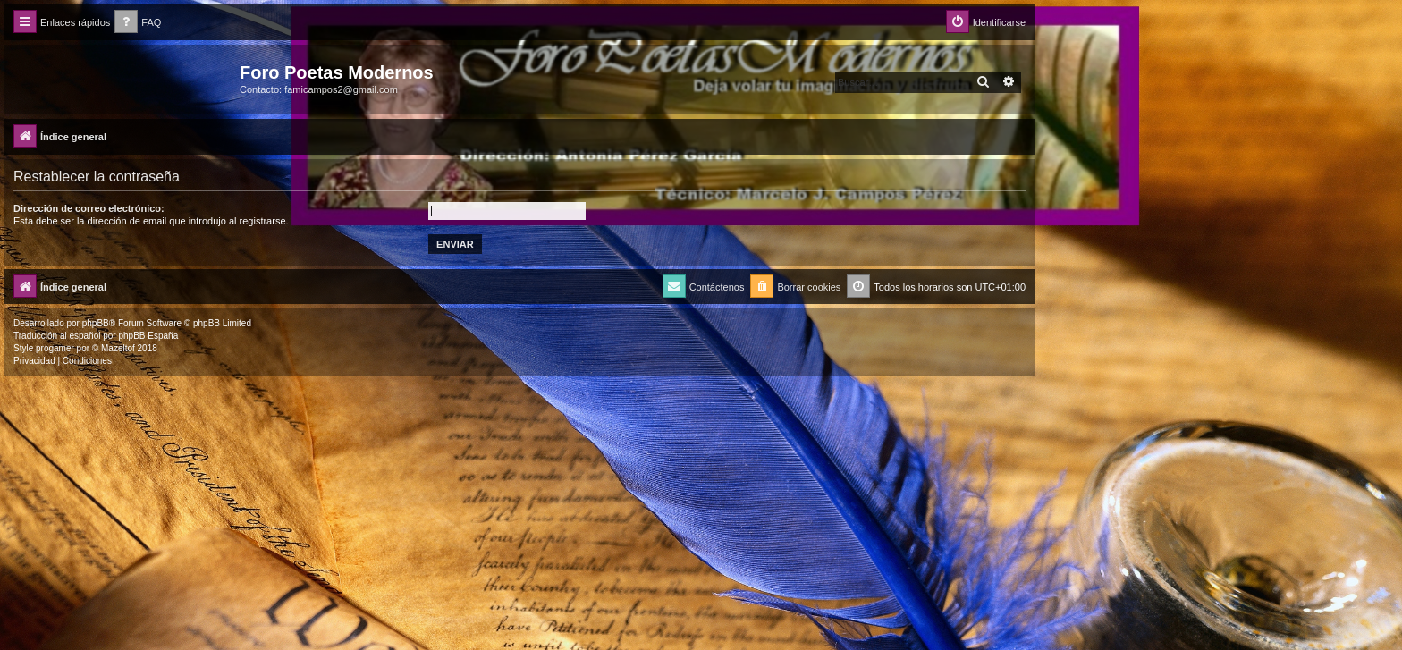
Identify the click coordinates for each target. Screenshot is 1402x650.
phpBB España (148, 336)
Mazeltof (118, 348)
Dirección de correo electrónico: (89, 208)
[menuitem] (137, 23)
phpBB (95, 323)
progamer (55, 348)
